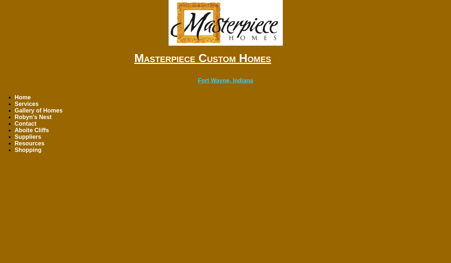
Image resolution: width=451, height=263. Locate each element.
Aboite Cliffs (32, 130)
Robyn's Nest (33, 117)
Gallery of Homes (39, 110)
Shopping (28, 150)
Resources (30, 143)
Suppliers (28, 137)
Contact (25, 124)
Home (23, 97)
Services (27, 104)
